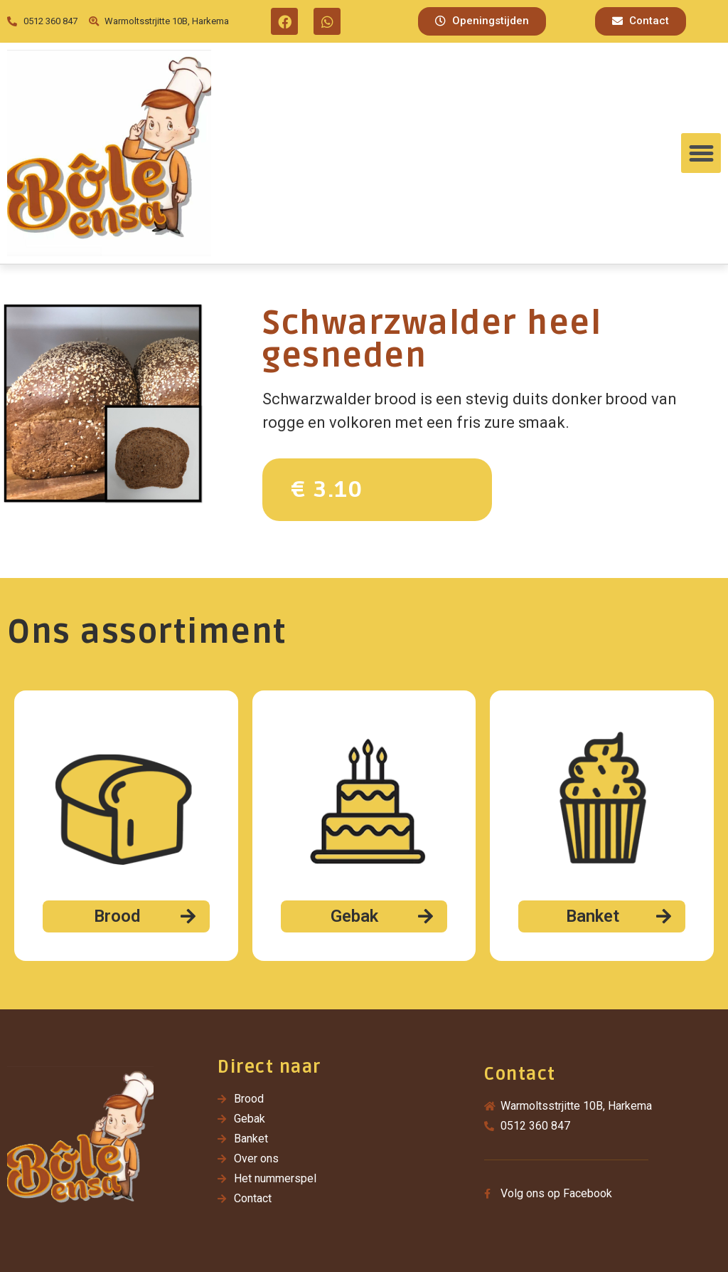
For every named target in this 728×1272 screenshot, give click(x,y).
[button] (482, 21)
